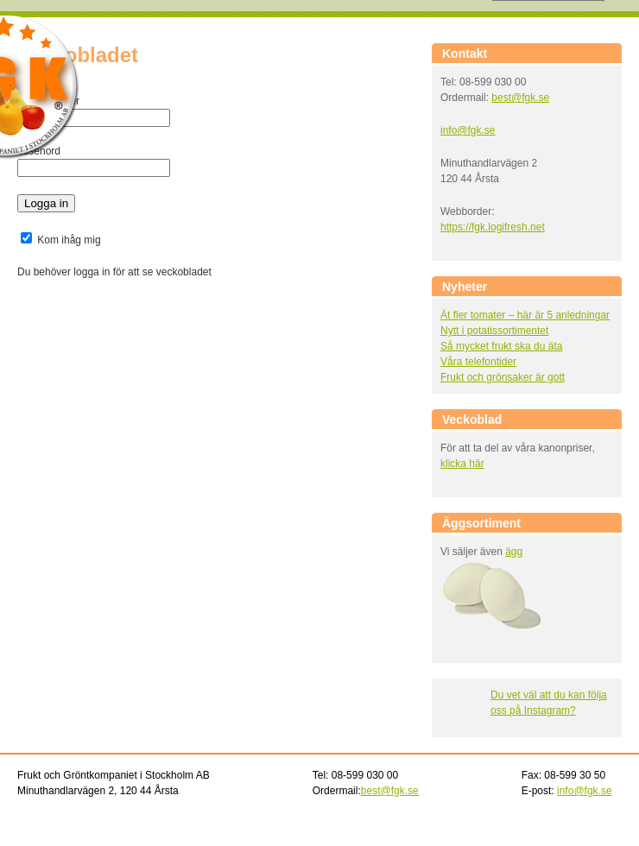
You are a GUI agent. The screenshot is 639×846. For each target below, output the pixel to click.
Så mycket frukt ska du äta (501, 346)
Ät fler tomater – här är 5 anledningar (525, 315)
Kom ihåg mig (61, 240)
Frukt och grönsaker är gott (502, 377)
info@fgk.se (468, 130)
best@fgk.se (520, 98)
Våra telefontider (478, 362)
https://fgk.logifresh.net (492, 227)
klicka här (462, 464)
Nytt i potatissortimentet (494, 331)
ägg (513, 552)
